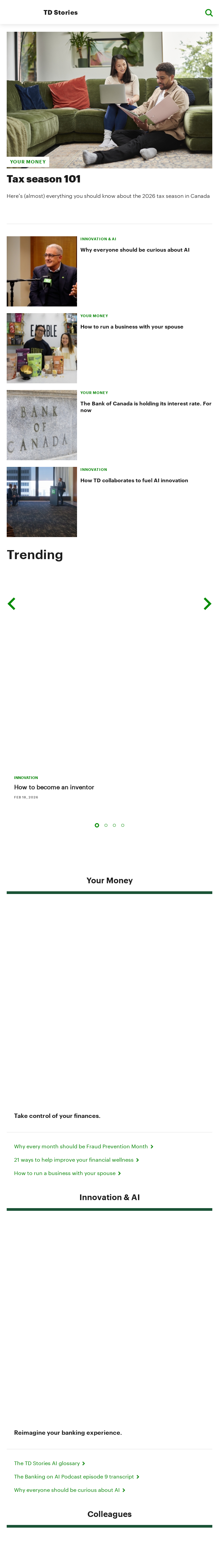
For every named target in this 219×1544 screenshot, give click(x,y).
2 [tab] (105, 695)
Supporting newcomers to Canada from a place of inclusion (93, 1299)
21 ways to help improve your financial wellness (77, 824)
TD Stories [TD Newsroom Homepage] (61, 12)
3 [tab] (114, 695)
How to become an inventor (54, 657)
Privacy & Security (109, 1421)
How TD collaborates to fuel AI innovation (134, 480)
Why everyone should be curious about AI (135, 249)
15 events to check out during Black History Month (81, 1187)
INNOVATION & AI (98, 239)
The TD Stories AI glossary (50, 922)
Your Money (109, 750)
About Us (109, 1448)
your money (28, 161)
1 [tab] (97, 695)
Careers (109, 1458)
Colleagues (109, 973)
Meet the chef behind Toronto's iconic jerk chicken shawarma (95, 1174)
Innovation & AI (109, 862)
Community (110, 1100)
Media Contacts (99, 1367)
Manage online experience (109, 1467)
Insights (109, 1212)
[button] (209, 12)
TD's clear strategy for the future (58, 1286)
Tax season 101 (44, 178)
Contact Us (147, 1367)
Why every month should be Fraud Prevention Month (84, 811)
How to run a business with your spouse (132, 326)
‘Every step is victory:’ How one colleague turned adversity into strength (108, 1076)
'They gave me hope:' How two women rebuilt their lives (88, 1161)
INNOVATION (93, 469)
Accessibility (109, 1439)
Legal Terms (109, 1430)
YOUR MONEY (94, 315)
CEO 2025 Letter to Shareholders (59, 1273)
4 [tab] (122, 695)
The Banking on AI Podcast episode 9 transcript (77, 936)
